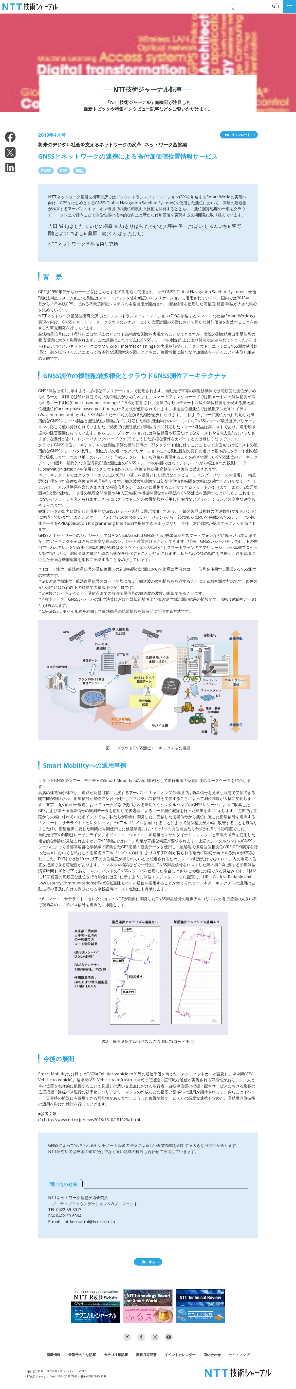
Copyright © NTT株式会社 (41, 1371)
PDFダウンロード (237, 135)
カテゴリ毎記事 (116, 1354)
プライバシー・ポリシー (75, 1371)
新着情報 (53, 1354)
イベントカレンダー (180, 1354)
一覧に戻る (147, 1262)
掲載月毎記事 (146, 1354)
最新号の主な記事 (82, 1354)
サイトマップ (239, 1354)
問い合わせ (212, 1354)
